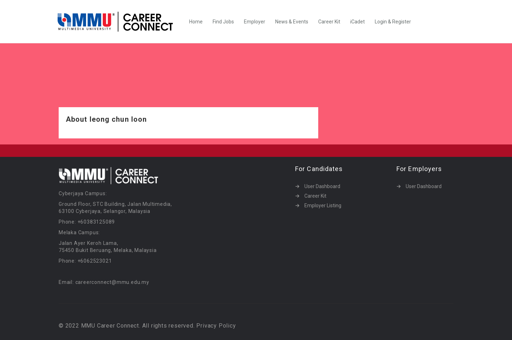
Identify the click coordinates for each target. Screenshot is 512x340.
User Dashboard (322, 186)
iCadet (357, 21)
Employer (254, 21)
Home (196, 21)
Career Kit (329, 21)
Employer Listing (322, 205)
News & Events (291, 21)
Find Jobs (223, 21)
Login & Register (393, 21)
